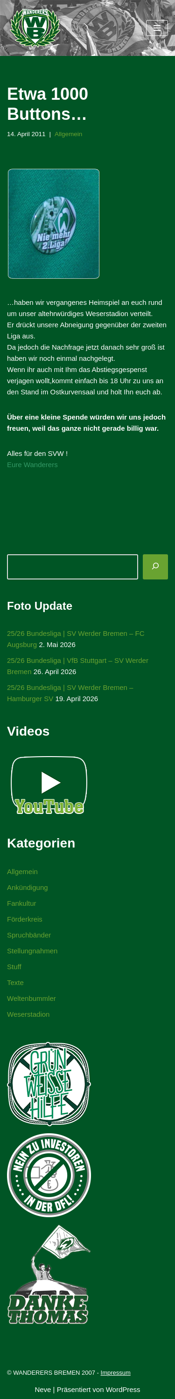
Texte (15, 982)
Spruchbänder (29, 935)
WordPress (123, 1389)
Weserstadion (28, 1014)
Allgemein (68, 134)
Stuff (14, 967)
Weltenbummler (31, 998)
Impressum (116, 1372)
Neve (43, 1389)
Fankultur (21, 903)
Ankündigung (27, 887)
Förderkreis (24, 919)
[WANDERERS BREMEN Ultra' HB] (35, 28)
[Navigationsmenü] (157, 28)
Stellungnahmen (32, 951)
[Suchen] (155, 566)
